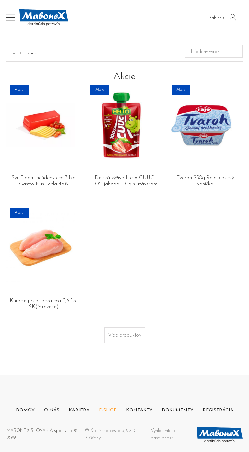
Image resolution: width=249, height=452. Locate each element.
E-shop (30, 53)
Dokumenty (177, 410)
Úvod (11, 53)
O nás (51, 410)
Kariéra (79, 410)
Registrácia (218, 410)
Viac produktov (124, 335)
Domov (25, 410)
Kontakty (139, 410)
